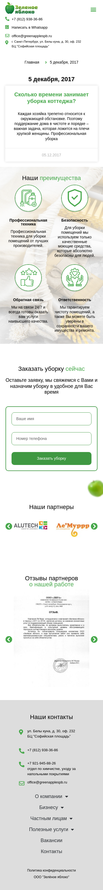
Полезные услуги (51, 829)
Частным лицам (51, 818)
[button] (93, 9)
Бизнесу (51, 807)
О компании (51, 796)
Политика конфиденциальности (51, 870)
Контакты (51, 851)
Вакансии (51, 840)
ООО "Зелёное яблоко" (51, 877)
